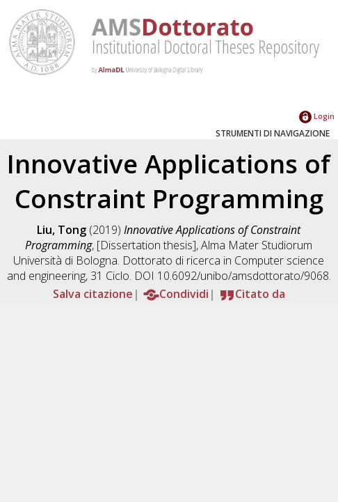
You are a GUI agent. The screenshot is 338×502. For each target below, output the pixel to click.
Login (317, 116)
